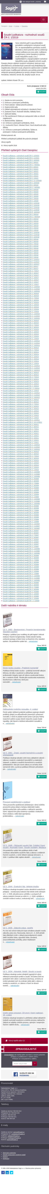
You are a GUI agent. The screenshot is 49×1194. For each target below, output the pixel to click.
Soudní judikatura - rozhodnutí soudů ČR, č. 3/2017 (21, 280)
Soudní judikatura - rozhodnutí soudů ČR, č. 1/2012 (21, 418)
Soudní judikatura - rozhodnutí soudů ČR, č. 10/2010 (21, 449)
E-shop (16, 26)
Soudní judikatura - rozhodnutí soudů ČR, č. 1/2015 (21, 339)
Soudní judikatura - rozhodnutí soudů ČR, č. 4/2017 (21, 278)
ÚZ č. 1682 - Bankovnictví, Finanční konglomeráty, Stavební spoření (24, 631)
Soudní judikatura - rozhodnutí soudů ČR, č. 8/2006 (21, 558)
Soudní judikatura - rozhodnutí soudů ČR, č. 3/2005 (21, 596)
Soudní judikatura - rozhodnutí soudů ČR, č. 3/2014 (21, 359)
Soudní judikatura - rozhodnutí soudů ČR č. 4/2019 (20, 223)
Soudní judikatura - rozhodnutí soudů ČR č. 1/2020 (20, 201)
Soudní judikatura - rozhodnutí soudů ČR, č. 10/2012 (21, 397)
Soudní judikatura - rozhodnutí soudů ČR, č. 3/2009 (21, 492)
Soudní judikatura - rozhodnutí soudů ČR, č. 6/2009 (21, 485)
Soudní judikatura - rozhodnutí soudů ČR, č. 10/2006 (21, 553)
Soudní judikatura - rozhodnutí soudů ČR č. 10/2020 (21, 183)
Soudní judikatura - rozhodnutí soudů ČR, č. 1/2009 (21, 497)
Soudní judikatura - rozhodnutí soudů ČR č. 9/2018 (20, 239)
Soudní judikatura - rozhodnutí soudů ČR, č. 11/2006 (21, 551)
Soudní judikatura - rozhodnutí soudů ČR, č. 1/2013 (21, 391)
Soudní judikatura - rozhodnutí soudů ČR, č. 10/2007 (21, 528)
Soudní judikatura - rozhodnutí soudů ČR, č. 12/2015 (21, 314)
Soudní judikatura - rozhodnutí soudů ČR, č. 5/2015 (21, 330)
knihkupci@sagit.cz (14, 1138)
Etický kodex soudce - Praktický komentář (20, 668)
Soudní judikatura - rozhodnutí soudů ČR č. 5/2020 (20, 192)
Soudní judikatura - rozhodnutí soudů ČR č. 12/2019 (21, 203)
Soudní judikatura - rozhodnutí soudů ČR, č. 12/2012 (21, 393)
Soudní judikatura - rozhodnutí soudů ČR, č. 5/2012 (21, 409)
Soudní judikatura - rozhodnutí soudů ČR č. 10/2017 (21, 264)
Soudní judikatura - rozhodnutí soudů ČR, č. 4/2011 (21, 436)
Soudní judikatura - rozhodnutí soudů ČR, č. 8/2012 (21, 402)
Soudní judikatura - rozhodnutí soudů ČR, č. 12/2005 (21, 576)
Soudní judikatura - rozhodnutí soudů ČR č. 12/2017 (21, 260)
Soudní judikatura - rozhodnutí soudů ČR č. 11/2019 (21, 210)
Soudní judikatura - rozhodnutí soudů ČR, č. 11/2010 (21, 447)
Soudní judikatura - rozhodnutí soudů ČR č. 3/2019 (20, 226)
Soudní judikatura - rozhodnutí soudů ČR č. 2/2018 (20, 255)
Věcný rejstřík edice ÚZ (17, 1041)
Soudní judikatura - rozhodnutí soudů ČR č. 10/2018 (21, 237)
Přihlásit (34, 1064)
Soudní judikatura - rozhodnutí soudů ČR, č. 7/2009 (21, 483)
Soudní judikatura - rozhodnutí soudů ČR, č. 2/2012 (21, 415)
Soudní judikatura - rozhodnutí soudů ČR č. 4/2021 (20, 171)
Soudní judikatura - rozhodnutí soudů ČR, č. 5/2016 (21, 302)
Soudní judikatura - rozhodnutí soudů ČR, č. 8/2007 (21, 533)
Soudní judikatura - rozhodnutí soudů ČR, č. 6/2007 (21, 537)
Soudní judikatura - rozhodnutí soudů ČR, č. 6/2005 (21, 589)
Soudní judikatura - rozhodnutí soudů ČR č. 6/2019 (20, 219)
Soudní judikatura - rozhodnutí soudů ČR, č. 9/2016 (21, 293)
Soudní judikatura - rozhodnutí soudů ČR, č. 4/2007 (21, 542)
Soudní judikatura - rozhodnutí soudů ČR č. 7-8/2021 (21, 165)
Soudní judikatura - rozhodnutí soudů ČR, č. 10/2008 (21, 504)
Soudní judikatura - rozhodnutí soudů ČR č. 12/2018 (21, 232)
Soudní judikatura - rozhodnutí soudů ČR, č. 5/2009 (21, 488)
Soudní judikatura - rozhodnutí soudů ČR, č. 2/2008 (21, 519)
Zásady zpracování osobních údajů (14, 1155)
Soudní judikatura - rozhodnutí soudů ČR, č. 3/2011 (21, 438)
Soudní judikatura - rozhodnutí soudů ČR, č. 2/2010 (21, 467)
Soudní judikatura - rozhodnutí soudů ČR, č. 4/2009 (21, 490)
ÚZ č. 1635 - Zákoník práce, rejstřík (18, 928)
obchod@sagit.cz (18, 1132)
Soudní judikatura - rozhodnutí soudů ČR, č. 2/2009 (21, 495)
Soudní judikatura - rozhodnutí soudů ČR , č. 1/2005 (21, 601)
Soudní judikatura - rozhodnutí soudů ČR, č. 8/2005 (21, 585)
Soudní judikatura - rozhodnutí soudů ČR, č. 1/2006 (21, 574)
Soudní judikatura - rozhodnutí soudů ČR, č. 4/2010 (21, 463)
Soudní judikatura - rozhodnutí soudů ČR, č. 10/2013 (21, 370)
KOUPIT (43, 92)
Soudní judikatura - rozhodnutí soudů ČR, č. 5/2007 (21, 540)
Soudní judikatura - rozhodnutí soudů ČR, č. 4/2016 (21, 305)
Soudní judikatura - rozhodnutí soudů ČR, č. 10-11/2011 (22, 422)
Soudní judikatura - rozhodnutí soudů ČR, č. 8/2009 (21, 481)
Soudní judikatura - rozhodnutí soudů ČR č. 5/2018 (20, 248)
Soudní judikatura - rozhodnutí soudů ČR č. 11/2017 (21, 262)
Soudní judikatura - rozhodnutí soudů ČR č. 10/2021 (21, 160)
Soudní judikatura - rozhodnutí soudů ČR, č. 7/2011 (21, 429)
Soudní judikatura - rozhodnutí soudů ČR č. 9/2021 (20, 162)
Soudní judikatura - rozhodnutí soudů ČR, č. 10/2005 (21, 580)
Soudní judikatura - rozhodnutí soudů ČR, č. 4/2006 (21, 567)
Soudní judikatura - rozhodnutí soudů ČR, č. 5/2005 (21, 592)
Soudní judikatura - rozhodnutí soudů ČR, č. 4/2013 (21, 384)
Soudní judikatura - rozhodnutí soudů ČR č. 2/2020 (20, 199)
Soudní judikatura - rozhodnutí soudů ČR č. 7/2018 (20, 244)
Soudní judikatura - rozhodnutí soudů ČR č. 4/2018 (20, 251)
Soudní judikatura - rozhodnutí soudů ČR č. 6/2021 (20, 167)
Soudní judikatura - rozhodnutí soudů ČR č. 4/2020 (20, 194)
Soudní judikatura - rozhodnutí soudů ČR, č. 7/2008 (21, 510)
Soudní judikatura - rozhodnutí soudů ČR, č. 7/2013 (21, 377)
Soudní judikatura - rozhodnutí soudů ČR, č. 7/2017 (21, 271)
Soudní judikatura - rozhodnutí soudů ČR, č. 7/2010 (21, 456)
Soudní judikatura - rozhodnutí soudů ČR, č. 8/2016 (21, 296)
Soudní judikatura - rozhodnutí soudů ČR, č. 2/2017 (21, 282)
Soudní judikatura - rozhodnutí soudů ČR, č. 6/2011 (21, 431)
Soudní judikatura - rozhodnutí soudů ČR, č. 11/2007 (21, 526)
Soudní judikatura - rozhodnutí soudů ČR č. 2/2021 (20, 176)
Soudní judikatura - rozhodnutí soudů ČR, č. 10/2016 (21, 291)
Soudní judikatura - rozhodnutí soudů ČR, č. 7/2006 (21, 560)
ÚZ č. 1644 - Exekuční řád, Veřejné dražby (21, 887)
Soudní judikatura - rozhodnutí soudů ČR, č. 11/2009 (21, 474)
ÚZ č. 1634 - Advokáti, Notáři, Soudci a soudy (22, 971)
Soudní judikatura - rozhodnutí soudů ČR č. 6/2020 (20, 190)
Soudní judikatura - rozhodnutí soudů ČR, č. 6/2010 (21, 458)
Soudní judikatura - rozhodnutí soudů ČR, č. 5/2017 (21, 275)
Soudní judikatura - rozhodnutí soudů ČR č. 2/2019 (20, 228)
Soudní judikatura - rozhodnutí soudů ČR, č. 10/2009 (21, 476)
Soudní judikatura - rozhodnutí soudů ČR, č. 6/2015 (21, 327)
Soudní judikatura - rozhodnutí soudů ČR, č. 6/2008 (21, 513)
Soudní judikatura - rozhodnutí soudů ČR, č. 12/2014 (21, 341)
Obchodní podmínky (9, 1153)
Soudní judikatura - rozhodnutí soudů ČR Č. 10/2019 (21, 212)
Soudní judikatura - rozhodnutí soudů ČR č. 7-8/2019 (21, 217)
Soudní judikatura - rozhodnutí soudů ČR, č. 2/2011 (21, 440)
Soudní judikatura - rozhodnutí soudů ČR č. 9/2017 (20, 266)
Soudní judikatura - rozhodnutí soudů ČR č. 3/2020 (20, 196)
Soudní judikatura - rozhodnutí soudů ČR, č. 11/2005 (21, 578)
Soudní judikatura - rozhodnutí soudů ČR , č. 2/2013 (21, 388)
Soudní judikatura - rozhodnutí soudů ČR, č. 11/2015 (21, 316)
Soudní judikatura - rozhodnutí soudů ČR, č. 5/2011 (21, 434)
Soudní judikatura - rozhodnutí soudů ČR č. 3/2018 (20, 253)
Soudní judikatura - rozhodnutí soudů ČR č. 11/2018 (21, 235)
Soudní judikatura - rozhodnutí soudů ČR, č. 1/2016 (21, 312)
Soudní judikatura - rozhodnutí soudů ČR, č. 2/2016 (21, 309)
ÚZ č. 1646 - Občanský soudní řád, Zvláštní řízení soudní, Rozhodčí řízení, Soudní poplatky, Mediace (24, 846)
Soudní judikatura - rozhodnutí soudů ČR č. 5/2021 (20, 169)
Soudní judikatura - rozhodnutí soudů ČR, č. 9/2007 (21, 531)
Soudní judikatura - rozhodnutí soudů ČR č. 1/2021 (20, 178)
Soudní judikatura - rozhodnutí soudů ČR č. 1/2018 (20, 257)
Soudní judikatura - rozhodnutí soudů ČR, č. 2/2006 (21, 571)
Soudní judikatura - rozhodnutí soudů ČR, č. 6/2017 (21, 273)
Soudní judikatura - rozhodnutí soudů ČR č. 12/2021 (21, 156)
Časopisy (25, 26)
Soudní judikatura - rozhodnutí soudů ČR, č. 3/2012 (21, 413)
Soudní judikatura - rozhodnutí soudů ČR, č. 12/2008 (21, 499)
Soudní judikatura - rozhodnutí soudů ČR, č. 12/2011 (21, 420)
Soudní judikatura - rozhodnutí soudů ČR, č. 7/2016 (21, 298)
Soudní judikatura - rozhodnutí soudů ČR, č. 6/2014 (21, 352)
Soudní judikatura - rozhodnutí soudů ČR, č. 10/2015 (21, 318)
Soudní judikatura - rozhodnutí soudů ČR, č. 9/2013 (21, 373)
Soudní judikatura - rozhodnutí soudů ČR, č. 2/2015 (21, 336)
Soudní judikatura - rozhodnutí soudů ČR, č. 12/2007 (21, 524)
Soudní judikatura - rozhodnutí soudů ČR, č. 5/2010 (21, 461)
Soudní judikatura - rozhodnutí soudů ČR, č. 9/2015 (21, 321)
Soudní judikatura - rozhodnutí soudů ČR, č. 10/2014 (21, 345)
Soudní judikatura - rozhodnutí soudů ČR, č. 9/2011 (21, 424)
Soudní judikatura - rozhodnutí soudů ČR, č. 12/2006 (21, 549)
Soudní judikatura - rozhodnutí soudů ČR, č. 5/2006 (21, 565)
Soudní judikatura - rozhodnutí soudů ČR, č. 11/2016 (21, 289)
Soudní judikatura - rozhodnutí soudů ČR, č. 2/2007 (21, 546)
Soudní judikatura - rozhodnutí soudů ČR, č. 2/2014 (21, 361)
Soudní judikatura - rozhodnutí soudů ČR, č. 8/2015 (21, 323)
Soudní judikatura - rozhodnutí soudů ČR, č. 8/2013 (21, 375)
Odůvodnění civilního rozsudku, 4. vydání (20, 709)
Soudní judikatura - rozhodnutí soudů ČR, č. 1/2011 (21, 443)
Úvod (10, 26)
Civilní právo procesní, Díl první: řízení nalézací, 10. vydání (23, 1014)
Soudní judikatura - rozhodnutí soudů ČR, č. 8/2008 (21, 508)
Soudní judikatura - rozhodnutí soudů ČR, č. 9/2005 (21, 583)
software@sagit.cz (14, 1136)
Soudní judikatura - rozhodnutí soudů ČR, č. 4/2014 (21, 357)
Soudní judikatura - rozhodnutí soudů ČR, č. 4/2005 (21, 594)
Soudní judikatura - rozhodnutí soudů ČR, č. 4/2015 (21, 332)
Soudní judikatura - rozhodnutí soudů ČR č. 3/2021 (20, 174)
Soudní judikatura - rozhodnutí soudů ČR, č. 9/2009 (21, 479)
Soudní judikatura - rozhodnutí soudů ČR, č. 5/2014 (21, 354)
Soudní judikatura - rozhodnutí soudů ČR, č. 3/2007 (21, 544)
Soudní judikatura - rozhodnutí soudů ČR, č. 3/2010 (21, 465)
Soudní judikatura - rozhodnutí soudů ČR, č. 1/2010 (21, 470)
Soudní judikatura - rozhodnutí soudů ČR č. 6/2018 (20, 246)
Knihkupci (6, 1158)
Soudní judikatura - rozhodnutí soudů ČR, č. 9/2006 (21, 556)
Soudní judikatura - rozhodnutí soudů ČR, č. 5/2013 (21, 382)
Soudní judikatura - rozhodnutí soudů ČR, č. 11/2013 (21, 368)
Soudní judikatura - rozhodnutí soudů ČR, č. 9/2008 (21, 506)
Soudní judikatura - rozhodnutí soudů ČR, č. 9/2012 (21, 400)
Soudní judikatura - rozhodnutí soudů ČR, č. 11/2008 (21, 501)
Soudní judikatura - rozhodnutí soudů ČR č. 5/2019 (20, 221)
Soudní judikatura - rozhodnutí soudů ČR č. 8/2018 (20, 242)
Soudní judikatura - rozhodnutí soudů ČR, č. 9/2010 (21, 452)
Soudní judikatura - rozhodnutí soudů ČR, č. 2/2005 (21, 598)
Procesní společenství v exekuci (16, 802)
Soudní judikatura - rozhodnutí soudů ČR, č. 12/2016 (21, 287)
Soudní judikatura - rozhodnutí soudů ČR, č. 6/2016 (21, 300)
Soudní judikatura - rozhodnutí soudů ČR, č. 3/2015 (21, 334)
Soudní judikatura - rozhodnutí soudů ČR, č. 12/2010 (21, 445)
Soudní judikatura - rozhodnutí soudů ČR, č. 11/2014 (21, 343)
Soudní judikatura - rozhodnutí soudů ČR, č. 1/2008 (21, 522)
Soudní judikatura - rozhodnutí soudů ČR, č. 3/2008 (21, 517)
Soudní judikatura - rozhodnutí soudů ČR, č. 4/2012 (21, 411)
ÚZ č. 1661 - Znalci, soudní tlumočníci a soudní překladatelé (23, 754)
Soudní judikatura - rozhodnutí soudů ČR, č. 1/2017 (21, 284)
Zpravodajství (9, 1055)
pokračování (33, 641)
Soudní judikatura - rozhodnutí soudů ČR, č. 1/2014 (21, 363)
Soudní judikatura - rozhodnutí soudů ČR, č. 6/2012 (21, 406)
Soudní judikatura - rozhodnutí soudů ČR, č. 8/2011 (21, 427)
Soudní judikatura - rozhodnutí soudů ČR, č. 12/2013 (21, 366)
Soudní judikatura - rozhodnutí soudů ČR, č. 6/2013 (21, 379)
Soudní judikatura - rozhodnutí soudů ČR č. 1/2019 (20, 230)
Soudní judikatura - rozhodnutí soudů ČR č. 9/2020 (20, 185)
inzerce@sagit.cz (12, 1139)
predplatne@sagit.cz (18, 1134)
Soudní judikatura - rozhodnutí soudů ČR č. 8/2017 (20, 269)
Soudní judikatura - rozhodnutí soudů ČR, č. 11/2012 (21, 395)
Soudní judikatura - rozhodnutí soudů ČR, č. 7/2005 (21, 587)
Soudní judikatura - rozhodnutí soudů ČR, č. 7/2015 (21, 325)
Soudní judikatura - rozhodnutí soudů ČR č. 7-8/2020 (21, 187)
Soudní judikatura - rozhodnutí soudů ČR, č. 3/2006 (21, 569)
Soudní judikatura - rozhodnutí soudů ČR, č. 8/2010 (21, 454)
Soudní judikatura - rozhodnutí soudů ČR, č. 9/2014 (21, 348)
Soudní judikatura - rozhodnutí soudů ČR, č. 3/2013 (21, 386)
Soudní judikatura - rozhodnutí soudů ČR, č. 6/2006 (21, 562)
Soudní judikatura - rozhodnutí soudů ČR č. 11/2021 (21, 158)
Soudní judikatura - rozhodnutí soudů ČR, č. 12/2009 (21, 472)
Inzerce (5, 1157)
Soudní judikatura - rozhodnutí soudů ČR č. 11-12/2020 (22, 181)
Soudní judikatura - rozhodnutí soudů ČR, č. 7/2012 (21, 404)
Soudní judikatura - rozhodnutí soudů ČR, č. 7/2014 (21, 350)
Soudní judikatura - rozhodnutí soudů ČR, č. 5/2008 (21, 515)
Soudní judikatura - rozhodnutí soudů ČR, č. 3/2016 (21, 307)
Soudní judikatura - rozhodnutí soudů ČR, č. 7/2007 (21, 535)
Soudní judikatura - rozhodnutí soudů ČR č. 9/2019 (20, 214)
